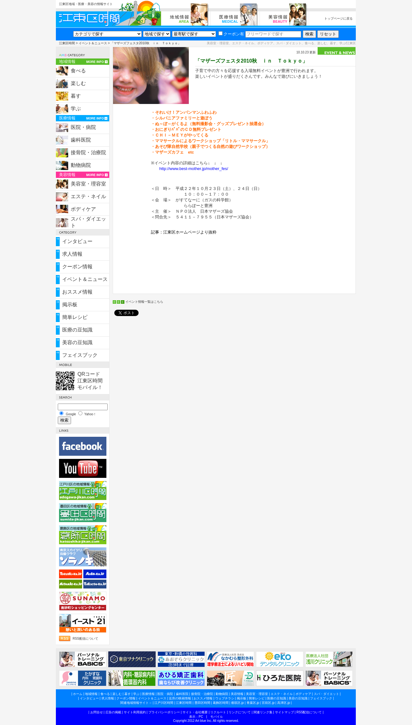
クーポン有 (231, 34)
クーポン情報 (77, 266)
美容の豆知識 (77, 342)
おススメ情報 (77, 292)
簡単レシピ (74, 317)
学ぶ (76, 108)
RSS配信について (85, 638)
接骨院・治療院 (88, 152)
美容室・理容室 (88, 183)
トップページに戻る (338, 18)
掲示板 (69, 304)
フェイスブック (80, 355)
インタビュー (77, 241)
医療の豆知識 (77, 329)
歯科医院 (81, 140)
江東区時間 (67, 43)
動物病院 (81, 165)
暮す (76, 96)
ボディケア (83, 209)
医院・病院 (83, 127)
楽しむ (78, 83)
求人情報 (72, 254)
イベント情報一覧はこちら (144, 301)
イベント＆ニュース (93, 43)
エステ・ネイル (88, 196)
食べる (78, 70)
